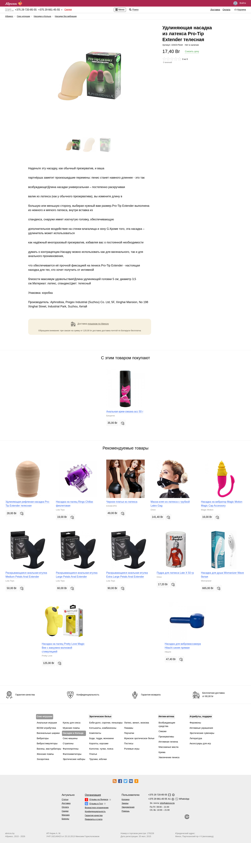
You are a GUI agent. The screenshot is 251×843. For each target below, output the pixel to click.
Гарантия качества (94, 815)
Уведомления (128, 807)
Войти (239, 3)
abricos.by (9, 833)
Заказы (125, 803)
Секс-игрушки (23, 16)
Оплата (226, 9)
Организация (93, 794)
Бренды (65, 819)
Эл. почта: (162, 803)
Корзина (126, 799)
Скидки (68, 9)
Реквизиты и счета (93, 819)
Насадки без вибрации (66, 16)
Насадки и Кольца (42, 16)
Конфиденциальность (95, 811)
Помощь (126, 811)
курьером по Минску (98, 323)
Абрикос (9, 16)
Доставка (215, 9)
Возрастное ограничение (97, 807)
